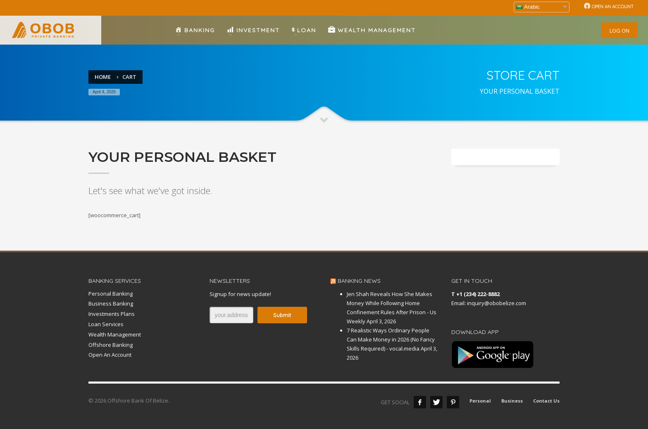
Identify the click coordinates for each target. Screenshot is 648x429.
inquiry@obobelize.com (496, 303)
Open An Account (109, 354)
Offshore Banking (110, 344)
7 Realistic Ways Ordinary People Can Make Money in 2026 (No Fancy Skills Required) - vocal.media (391, 339)
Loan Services (106, 324)
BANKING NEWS (359, 280)
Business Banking (110, 303)
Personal (480, 401)
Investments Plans (111, 314)
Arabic (528, 7)
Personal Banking (110, 293)
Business (512, 401)
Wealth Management (114, 334)
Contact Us (546, 401)
